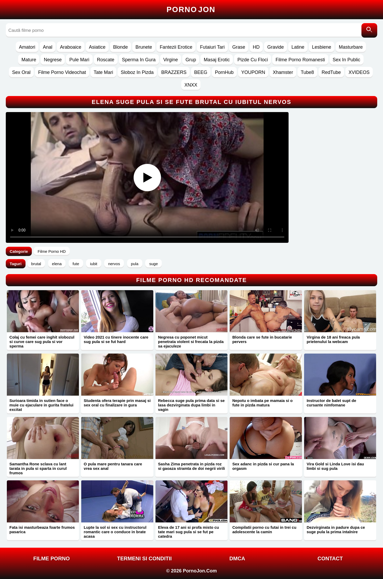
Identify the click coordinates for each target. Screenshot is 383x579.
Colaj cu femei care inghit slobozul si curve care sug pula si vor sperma (41, 341)
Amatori (27, 47)
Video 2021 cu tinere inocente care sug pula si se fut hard (116, 339)
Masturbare (351, 47)
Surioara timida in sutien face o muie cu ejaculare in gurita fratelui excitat (41, 405)
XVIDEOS (359, 72)
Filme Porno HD (52, 251)
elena (57, 263)
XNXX (190, 85)
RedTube (331, 72)
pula (134, 263)
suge (153, 263)
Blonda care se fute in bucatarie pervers (262, 339)
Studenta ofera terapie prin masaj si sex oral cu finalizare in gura (117, 402)
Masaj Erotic (217, 59)
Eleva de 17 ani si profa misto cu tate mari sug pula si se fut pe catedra (188, 531)
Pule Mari (79, 59)
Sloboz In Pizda (137, 72)
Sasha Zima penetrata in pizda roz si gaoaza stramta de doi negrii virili (191, 466)
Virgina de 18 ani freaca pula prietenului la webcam (333, 339)
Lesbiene (321, 47)
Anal (47, 47)
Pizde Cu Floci (252, 59)
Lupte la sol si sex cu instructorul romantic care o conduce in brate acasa (115, 531)
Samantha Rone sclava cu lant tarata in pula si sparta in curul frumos (38, 468)
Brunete (143, 47)
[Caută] (369, 30)
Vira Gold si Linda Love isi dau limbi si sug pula (335, 466)
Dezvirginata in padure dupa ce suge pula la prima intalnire (336, 529)
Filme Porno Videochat (62, 72)
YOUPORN (253, 72)
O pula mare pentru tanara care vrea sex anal (113, 466)
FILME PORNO (51, 558)
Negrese (53, 59)
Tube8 (307, 72)
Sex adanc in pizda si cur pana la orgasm (263, 466)
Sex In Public (346, 59)
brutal (36, 263)
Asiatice (97, 47)
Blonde (120, 47)
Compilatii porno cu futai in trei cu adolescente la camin (264, 529)
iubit (93, 263)
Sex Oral (21, 72)
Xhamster (283, 72)
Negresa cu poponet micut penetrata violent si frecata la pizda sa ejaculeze (191, 341)
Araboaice (70, 47)
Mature (28, 59)
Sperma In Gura (139, 59)
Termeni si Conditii (144, 558)
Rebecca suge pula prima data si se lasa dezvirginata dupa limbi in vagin (191, 405)
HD (256, 47)
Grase (238, 47)
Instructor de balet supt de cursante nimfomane (331, 402)
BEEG (200, 72)
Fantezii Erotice (176, 47)
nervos (114, 263)
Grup (190, 59)
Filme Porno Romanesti (300, 59)
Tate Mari (103, 72)
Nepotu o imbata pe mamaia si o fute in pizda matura (262, 402)
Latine (297, 47)
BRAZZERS (174, 72)
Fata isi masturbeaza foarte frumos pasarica (42, 529)
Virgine (170, 59)
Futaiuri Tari (212, 47)
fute (76, 263)
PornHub (224, 72)
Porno (191, 9)
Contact (330, 558)
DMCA (237, 558)
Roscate (105, 59)
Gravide (275, 47)
